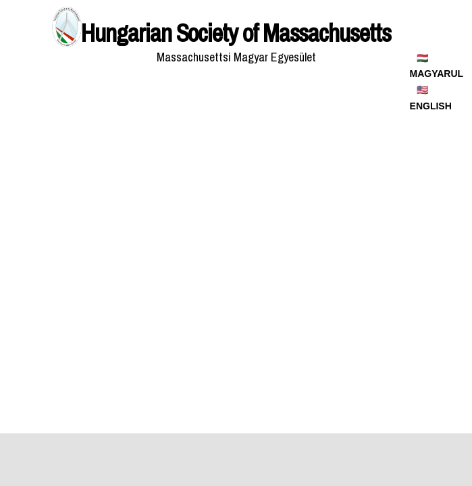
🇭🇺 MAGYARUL (437, 66)
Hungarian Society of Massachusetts (235, 33)
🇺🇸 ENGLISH (431, 97)
